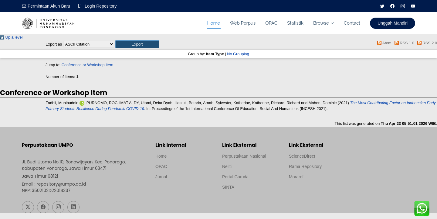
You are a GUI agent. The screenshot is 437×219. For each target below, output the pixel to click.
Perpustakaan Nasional (244, 156)
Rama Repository (305, 166)
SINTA (228, 187)
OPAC (271, 23)
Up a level (11, 37)
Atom (383, 43)
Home (213, 23)
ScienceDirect (302, 156)
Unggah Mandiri (393, 23)
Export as (54, 44)
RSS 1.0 (403, 43)
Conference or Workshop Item (87, 65)
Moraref (296, 177)
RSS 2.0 (426, 43)
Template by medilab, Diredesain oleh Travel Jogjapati (176, 191)
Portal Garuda (235, 177)
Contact (352, 23)
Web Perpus (243, 23)
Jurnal (161, 177)
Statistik (295, 23)
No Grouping (238, 54)
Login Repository (101, 6)
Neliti (227, 166)
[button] (137, 44)
